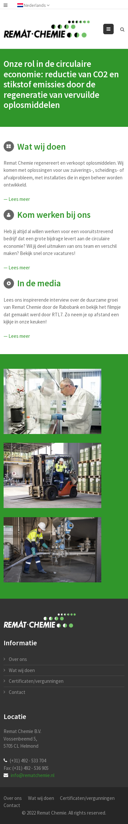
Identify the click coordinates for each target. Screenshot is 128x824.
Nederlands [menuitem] (35, 5)
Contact (17, 692)
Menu (113, 29)
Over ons (18, 659)
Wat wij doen (22, 670)
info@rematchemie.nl (32, 775)
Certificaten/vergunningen (36, 681)
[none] (36, 5)
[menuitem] (36, 5)
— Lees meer (17, 199)
